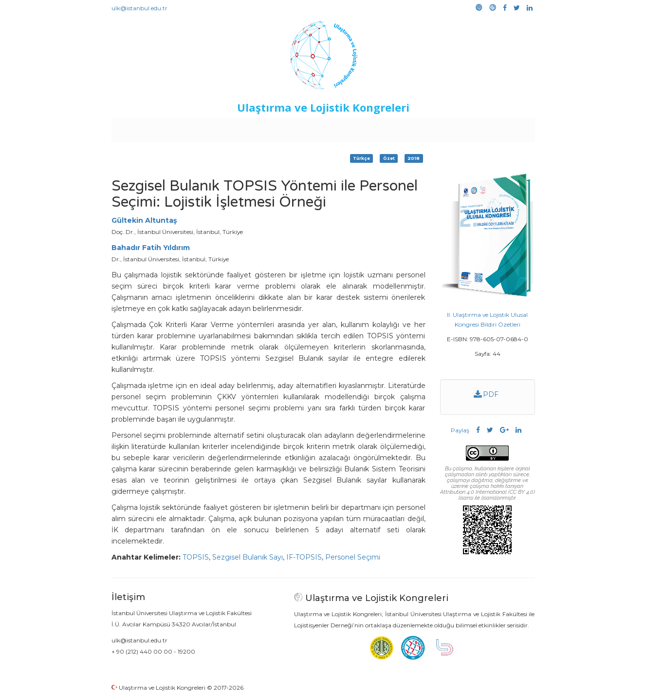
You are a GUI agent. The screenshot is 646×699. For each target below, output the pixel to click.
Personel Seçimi (352, 557)
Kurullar (187, 127)
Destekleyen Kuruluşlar (245, 127)
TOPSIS (196, 557)
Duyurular (347, 127)
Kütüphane (434, 127)
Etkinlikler (308, 127)
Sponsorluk (389, 127)
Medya (497, 127)
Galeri (469, 127)
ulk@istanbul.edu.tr (139, 8)
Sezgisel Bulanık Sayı (247, 557)
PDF (486, 394)
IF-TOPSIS (304, 557)
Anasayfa (152, 127)
